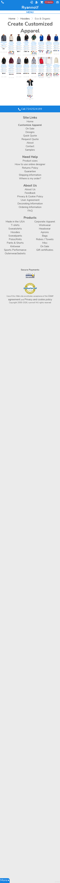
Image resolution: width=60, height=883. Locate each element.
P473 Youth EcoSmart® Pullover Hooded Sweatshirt (49, 43)
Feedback (30, 193)
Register (36, 2)
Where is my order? (30, 178)
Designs (30, 132)
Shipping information (30, 175)
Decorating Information (30, 203)
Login (31, 2)
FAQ (30, 210)
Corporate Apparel (44, 221)
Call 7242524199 (2, 3)
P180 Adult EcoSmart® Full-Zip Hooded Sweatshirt (41, 43)
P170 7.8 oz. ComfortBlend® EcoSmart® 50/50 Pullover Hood (33, 43)
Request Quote (30, 139)
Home (11, 18)
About (30, 143)
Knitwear (15, 246)
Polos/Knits (15, 239)
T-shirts (15, 225)
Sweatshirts (15, 228)
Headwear (45, 228)
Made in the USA (15, 221)
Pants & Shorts (15, 243)
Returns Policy (30, 168)
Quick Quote (30, 135)
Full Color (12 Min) (10, 45)
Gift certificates (44, 250)
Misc (44, 243)
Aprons (45, 232)
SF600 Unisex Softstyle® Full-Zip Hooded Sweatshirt (30, 87)
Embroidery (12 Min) (3, 44)
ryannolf (30, 7)
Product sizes (30, 161)
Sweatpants (15, 236)
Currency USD (57, 2)
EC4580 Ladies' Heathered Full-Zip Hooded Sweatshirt (34, 65)
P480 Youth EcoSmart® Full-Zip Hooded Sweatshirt (56, 43)
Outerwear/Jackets (15, 253)
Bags (45, 236)
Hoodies (25, 18)
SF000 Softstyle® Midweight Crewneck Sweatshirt (49, 65)
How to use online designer (30, 164)
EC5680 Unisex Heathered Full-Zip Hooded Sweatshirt (19, 65)
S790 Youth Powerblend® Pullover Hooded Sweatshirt (18, 43)
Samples (30, 150)
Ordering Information (30, 207)
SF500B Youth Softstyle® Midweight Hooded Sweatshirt (56, 65)
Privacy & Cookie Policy (30, 196)
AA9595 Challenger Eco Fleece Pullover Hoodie (4, 43)
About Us (30, 189)
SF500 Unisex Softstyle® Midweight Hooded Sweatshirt (41, 65)
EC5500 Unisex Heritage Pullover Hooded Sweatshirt (4, 65)
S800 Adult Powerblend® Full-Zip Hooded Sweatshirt (26, 43)
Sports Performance (15, 250)
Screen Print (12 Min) (3, 46)
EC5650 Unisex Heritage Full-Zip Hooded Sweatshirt (26, 65)
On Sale (30, 128)
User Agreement (30, 200)
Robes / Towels (45, 239)
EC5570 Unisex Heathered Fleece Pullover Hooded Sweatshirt (11, 66)
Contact (30, 146)
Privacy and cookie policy (38, 299)
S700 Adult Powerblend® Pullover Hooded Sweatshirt (11, 43)
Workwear (45, 225)
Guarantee (30, 171)
